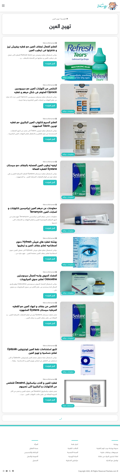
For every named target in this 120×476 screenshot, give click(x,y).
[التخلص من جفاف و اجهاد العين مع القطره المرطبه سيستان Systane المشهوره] (87, 321)
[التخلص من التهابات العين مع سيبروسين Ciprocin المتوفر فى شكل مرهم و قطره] (87, 99)
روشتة (116, 444)
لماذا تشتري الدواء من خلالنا (108, 457)
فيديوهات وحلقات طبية (109, 452)
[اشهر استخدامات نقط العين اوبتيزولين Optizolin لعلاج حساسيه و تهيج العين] (87, 359)
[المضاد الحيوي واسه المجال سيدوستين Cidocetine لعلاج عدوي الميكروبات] (87, 283)
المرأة (36, 444)
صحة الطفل (33, 448)
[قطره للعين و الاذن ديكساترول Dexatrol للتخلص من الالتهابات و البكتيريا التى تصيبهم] (87, 393)
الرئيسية (64, 19)
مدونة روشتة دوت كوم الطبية (107, 448)
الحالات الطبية (73, 448)
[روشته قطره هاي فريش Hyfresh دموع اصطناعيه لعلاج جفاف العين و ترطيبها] (87, 252)
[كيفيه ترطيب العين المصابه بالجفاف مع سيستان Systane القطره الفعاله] (87, 180)
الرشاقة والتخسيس (31, 452)
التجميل (35, 461)
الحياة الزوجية (73, 457)
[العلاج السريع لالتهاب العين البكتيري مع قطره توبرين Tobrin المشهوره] (87, 138)
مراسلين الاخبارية (72, 461)
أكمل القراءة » (50, 64)
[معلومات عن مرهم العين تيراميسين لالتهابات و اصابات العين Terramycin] (87, 218)
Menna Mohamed (49, 43)
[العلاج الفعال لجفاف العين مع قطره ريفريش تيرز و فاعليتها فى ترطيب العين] (87, 61)
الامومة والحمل (32, 457)
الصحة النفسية (72, 452)
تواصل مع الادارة (112, 461)
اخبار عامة (74, 444)
